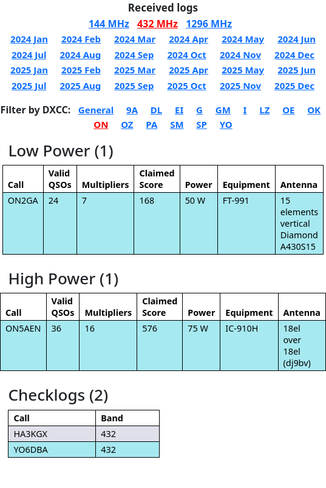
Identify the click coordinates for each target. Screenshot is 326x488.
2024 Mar (134, 39)
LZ (264, 110)
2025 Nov (240, 85)
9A (132, 110)
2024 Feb (81, 39)
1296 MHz (209, 23)
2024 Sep (134, 54)
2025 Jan (29, 70)
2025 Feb (81, 70)
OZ (127, 124)
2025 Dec (294, 85)
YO (226, 124)
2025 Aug (80, 85)
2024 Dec (294, 54)
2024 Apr (188, 39)
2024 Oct (186, 54)
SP (201, 124)
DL (156, 110)
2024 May (243, 39)
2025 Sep (134, 85)
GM (223, 110)
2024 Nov (240, 54)
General (96, 110)
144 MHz (109, 23)
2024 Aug (80, 54)
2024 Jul (29, 54)
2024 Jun (296, 39)
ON (100, 124)
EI (179, 110)
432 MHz (157, 23)
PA (151, 124)
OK (314, 110)
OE (288, 110)
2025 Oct (186, 85)
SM (176, 124)
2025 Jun (296, 70)
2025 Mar (134, 70)
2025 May (243, 70)
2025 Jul (29, 85)
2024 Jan (29, 39)
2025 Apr (188, 70)
